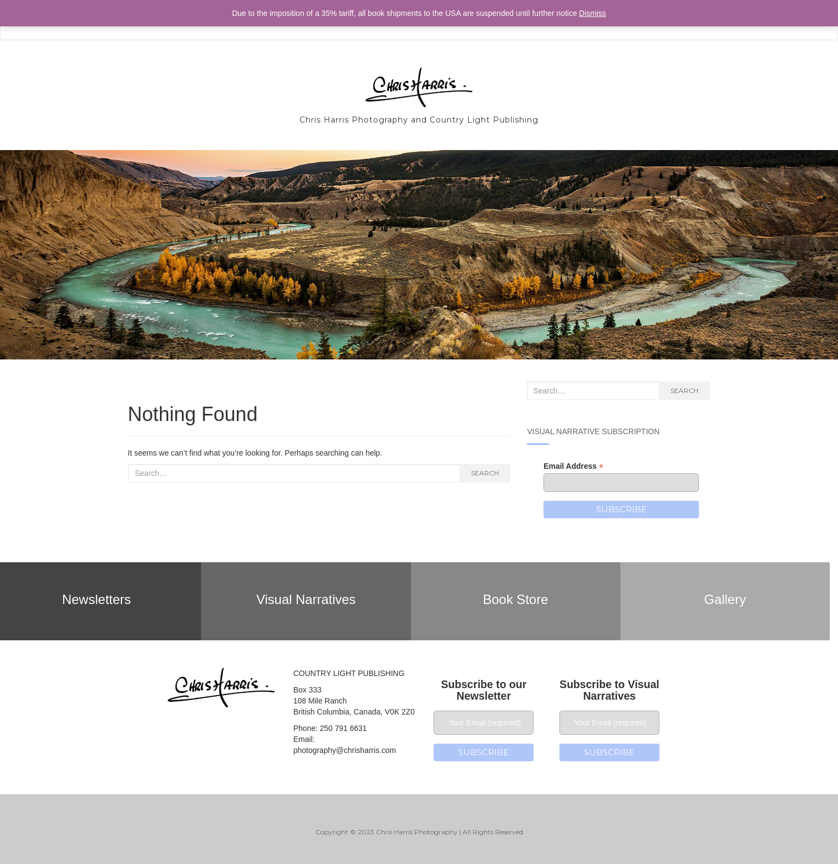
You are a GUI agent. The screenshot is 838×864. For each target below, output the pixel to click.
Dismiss (592, 13)
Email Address (573, 466)
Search (485, 473)
